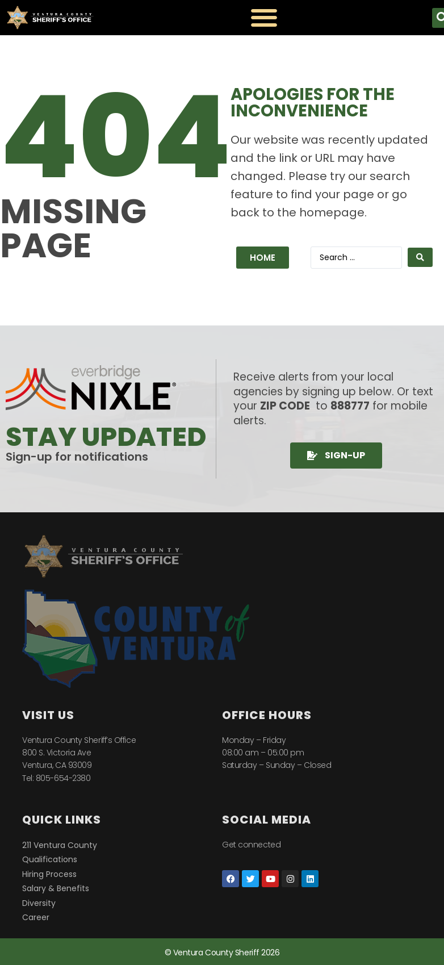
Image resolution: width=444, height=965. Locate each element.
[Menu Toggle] (264, 17)
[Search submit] (420, 257)
